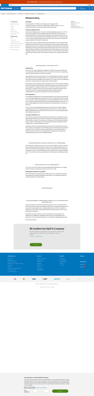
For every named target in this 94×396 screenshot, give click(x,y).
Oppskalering (73, 22)
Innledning (73, 19)
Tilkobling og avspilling (14, 47)
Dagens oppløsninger (15, 31)
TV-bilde (12, 24)
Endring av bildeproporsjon (75, 20)
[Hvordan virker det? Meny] (16, 12)
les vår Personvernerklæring (41, 387)
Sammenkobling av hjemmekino (17, 41)
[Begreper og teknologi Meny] (36, 12)
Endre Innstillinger (26, 391)
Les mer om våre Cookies (29, 387)
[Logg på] (82, 8)
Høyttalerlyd (13, 38)
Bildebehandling (14, 34)
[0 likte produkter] (89, 8)
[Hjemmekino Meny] (24, 12)
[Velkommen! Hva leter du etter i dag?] (49, 8)
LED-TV (12, 25)
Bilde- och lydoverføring (15, 45)
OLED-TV (13, 27)
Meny (16, 8)
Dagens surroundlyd (15, 39)
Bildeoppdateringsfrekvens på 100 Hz (77, 25)
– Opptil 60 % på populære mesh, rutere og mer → (45, 2)
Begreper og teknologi (14, 22)
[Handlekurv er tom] (92, 8)
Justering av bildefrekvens (75, 24)
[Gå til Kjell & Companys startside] (7, 8)
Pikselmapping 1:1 (74, 23)
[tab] (5, 5)
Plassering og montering (15, 43)
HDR (12, 36)
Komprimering (13, 32)
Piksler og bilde (14, 29)
